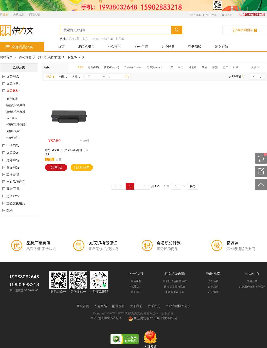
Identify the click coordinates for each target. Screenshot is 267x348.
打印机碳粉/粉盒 (49, 57)
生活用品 (12, 145)
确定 (192, 186)
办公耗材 (25, 57)
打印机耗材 (13, 137)
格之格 (192, 67)
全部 (80, 67)
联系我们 (136, 286)
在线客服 (227, 14)
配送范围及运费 (174, 292)
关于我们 (136, 292)
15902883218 (252, 14)
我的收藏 (211, 14)
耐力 (180, 67)
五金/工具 (13, 189)
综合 (50, 76)
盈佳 (225, 67)
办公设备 (168, 46)
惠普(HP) (93, 67)
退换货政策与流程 (174, 286)
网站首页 (6, 57)
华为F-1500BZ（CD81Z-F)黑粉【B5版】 (66, 152)
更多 (255, 67)
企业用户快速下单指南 (252, 286)
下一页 (142, 186)
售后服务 (136, 281)
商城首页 (83, 306)
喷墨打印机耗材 (15, 105)
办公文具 (114, 46)
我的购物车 (245, 30)
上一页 (118, 186)
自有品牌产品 (15, 181)
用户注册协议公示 (178, 306)
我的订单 (195, 14)
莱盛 (215, 67)
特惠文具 (74, 38)
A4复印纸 (107, 38)
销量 (63, 76)
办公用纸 (141, 46)
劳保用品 (12, 167)
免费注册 (18, 14)
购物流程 (213, 286)
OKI (235, 67)
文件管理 (12, 174)
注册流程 (213, 292)
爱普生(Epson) (133, 67)
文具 (85, 38)
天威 (170, 67)
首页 (61, 46)
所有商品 (100, 306)
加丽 (204, 67)
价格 (76, 76)
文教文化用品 (15, 203)
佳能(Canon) (111, 67)
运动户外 (12, 196)
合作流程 (213, 281)
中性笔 (95, 38)
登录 (5, 14)
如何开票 (252, 281)
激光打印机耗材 (15, 111)
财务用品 (12, 160)
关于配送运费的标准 (175, 281)
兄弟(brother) (154, 67)
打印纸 (120, 38)
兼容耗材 (11, 98)
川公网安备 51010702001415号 (153, 318)
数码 (9, 210)
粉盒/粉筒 (74, 57)
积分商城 (194, 46)
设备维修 (221, 46)
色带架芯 (11, 118)
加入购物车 (81, 167)
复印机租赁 (86, 46)
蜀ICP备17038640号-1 (106, 318)
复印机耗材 (13, 131)
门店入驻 (34, 14)
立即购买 (56, 167)
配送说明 (118, 306)
